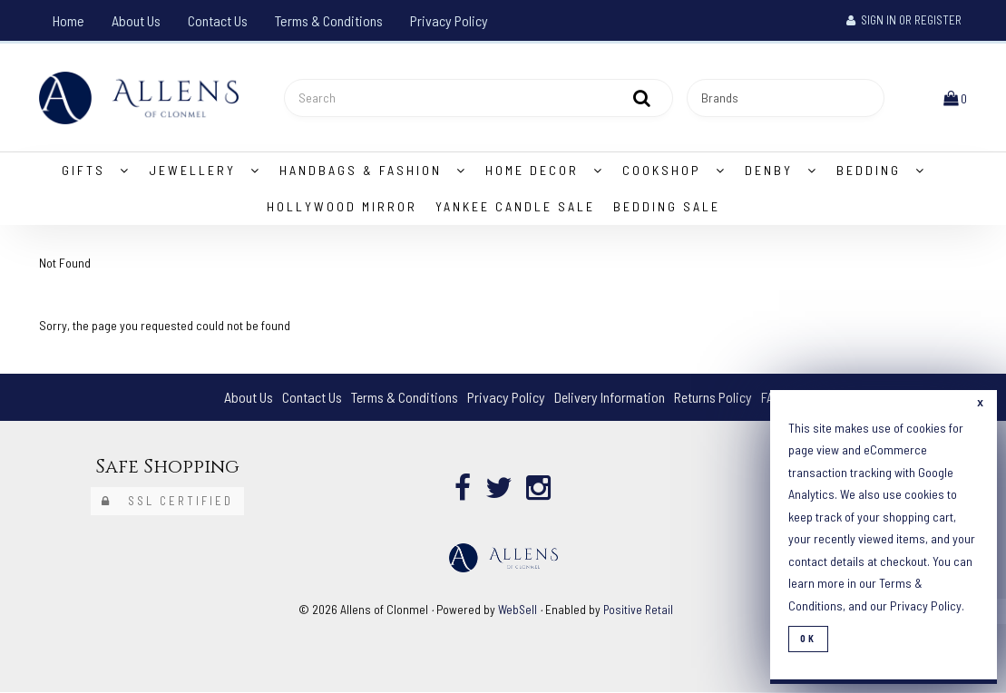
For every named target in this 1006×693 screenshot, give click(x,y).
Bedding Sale (666, 207)
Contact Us (218, 20)
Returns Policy (714, 397)
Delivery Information (609, 397)
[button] (955, 97)
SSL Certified (167, 501)
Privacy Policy (449, 20)
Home (68, 20)
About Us (136, 20)
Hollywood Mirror (342, 207)
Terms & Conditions (329, 20)
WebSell (517, 610)
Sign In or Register (904, 20)
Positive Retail (638, 610)
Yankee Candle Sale (515, 207)
